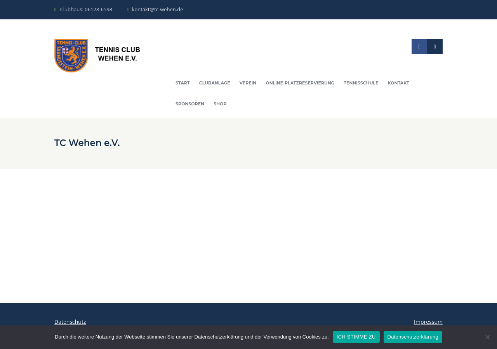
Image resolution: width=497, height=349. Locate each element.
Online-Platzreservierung (300, 83)
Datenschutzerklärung (413, 337)
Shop (220, 104)
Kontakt (398, 83)
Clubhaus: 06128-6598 (86, 9)
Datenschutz (70, 321)
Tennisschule (361, 83)
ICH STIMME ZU (356, 337)
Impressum (428, 321)
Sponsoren (190, 104)
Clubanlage (214, 83)
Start (183, 83)
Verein (248, 83)
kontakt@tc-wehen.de (157, 9)
